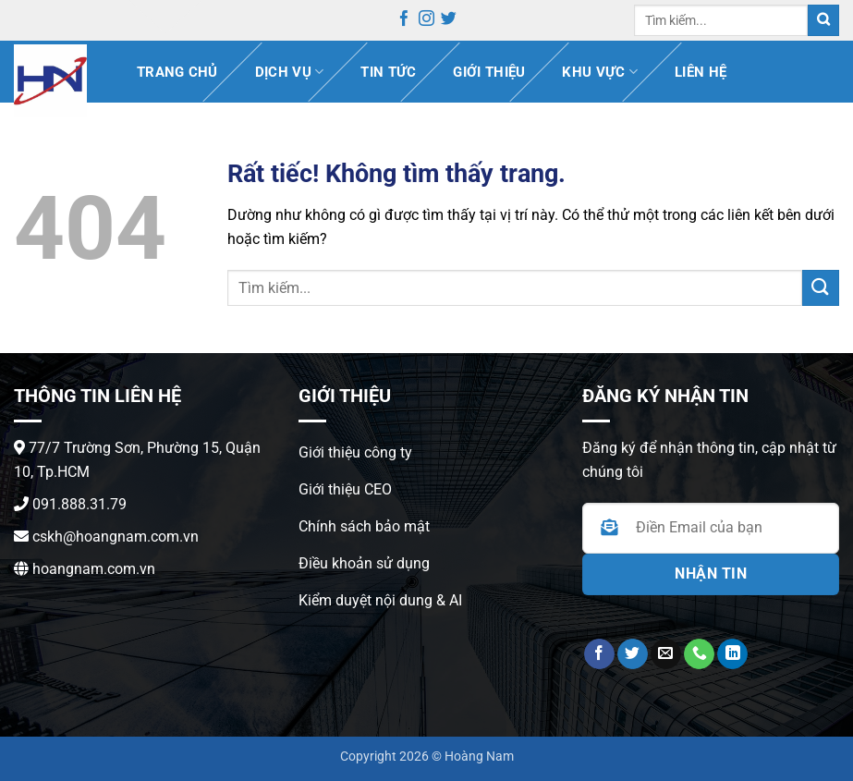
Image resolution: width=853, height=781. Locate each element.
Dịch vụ (289, 71)
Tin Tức (388, 72)
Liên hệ (700, 72)
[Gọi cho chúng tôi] (699, 654)
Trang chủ (177, 72)
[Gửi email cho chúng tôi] (666, 654)
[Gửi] (823, 21)
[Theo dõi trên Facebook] (404, 21)
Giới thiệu (489, 72)
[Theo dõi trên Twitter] (449, 21)
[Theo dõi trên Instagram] (426, 21)
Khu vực (600, 71)
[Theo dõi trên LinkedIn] (732, 654)
